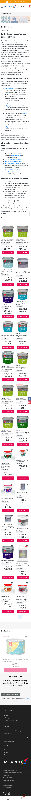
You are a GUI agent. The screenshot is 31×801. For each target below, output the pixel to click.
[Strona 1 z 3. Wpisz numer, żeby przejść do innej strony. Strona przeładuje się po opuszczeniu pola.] (14, 617)
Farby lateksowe (10, 88)
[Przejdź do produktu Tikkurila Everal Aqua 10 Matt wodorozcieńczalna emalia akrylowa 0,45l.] (15, 646)
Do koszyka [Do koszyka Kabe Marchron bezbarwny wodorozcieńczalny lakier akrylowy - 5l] (22, 611)
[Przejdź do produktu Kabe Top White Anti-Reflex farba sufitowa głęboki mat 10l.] (8, 262)
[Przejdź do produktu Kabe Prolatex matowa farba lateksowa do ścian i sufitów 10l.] (8, 231)
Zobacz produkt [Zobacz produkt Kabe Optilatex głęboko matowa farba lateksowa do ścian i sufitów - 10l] (23, 284)
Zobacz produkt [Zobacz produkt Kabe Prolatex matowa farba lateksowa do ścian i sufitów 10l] (8, 252)
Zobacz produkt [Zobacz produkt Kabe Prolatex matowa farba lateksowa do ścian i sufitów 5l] (23, 379)
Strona (10, 617)
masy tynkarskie (16, 156)
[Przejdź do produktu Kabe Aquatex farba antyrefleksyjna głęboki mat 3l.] (8, 326)
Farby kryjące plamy (11, 106)
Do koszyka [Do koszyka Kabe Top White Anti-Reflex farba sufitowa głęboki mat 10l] (8, 284)
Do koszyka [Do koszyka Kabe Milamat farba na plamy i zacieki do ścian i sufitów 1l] (22, 510)
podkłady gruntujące (14, 159)
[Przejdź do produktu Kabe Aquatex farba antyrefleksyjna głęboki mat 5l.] (23, 326)
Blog (5, 755)
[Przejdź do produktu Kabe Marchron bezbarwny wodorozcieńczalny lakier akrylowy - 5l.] (23, 588)
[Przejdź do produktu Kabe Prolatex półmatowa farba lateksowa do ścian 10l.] (23, 231)
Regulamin (7, 715)
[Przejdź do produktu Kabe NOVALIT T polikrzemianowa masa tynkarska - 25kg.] (8, 588)
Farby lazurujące (9, 127)
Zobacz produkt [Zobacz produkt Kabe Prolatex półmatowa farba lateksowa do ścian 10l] (23, 252)
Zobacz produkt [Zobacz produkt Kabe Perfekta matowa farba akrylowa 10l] (8, 577)
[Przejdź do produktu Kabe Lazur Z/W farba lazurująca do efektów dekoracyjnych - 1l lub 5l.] (8, 518)
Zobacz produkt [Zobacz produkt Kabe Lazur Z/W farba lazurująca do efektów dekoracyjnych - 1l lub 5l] (8, 540)
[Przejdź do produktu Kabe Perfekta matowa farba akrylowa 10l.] (8, 551)
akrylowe (25, 113)
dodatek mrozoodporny (12, 163)
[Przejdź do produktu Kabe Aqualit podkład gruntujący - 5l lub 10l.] (23, 520)
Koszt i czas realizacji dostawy (12, 731)
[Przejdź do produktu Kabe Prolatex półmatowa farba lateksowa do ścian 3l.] (8, 422)
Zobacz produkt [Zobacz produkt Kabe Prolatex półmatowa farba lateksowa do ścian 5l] (8, 411)
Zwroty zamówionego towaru (12, 723)
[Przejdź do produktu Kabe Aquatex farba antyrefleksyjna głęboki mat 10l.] (23, 294)
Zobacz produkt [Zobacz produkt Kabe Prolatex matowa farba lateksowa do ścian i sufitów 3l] (23, 411)
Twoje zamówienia (9, 741)
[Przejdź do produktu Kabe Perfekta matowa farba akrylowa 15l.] (8, 295)
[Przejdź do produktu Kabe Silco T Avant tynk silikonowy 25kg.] (23, 453)
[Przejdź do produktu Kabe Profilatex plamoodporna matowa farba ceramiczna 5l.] (8, 358)
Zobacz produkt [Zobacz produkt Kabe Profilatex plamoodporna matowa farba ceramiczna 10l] (23, 444)
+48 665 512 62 (7, 787)
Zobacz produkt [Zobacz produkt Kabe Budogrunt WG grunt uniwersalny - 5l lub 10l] (23, 577)
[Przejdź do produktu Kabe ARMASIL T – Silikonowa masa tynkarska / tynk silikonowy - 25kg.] (8, 455)
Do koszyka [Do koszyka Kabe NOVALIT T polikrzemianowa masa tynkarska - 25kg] (8, 611)
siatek (19, 161)
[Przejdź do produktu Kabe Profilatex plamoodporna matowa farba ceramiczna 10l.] (23, 422)
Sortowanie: (4, 218)
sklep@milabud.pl (8, 785)
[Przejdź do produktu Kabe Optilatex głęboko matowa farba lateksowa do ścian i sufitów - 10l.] (23, 263)
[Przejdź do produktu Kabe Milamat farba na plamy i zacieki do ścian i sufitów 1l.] (23, 486)
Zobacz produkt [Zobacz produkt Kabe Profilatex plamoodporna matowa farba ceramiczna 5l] (8, 379)
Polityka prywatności (9, 718)
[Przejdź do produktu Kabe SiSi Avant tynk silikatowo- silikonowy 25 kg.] (8, 489)
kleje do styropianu (10, 161)
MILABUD (6, 13)
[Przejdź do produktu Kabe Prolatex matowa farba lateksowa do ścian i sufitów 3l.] (23, 390)
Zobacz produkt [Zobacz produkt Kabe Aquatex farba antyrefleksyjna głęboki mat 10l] (23, 316)
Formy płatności (8, 733)
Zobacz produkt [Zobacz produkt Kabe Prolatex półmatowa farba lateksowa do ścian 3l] (8, 444)
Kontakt (6, 752)
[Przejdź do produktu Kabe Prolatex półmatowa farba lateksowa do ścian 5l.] (8, 390)
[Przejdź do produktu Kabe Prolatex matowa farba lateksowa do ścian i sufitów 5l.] (23, 358)
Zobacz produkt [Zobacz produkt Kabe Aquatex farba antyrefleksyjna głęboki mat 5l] (23, 347)
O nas (5, 750)
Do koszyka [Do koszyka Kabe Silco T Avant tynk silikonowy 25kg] (22, 478)
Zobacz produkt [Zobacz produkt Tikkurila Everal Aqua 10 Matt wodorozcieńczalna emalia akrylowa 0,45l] (15, 670)
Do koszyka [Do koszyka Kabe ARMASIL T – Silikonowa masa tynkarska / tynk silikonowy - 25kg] (8, 478)
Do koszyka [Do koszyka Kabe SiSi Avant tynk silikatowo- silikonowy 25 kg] (8, 510)
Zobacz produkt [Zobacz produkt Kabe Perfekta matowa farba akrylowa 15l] (8, 316)
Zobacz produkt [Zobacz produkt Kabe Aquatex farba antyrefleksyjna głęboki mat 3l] (8, 347)
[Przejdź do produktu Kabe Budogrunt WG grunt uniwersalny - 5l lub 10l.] (23, 553)
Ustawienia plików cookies (11, 720)
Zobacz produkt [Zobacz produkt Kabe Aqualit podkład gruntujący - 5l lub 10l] (23, 540)
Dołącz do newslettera (10, 695)
